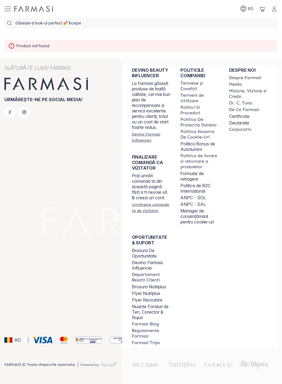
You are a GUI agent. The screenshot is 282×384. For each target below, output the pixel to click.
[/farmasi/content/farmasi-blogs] (145, 324)
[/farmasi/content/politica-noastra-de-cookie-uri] (199, 134)
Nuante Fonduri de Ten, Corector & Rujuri (150, 312)
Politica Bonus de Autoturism (197, 146)
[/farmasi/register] (151, 137)
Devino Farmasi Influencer (147, 265)
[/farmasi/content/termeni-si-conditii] (199, 86)
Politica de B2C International (195, 188)
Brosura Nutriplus (149, 286)
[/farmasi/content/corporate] (240, 129)
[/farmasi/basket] (262, 8)
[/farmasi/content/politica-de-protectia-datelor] (199, 122)
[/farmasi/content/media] (235, 84)
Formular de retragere (192, 176)
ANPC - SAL (193, 204)
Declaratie (239, 123)
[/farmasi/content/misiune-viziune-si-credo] (248, 93)
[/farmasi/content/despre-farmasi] (245, 78)
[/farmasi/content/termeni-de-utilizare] (199, 98)
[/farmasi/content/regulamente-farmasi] (151, 333)
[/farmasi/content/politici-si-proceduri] (199, 110)
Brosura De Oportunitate (144, 253)
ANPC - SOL (193, 197)
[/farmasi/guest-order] (151, 207)
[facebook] (9, 112)
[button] (15, 340)
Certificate (239, 116)
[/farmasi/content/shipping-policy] (199, 161)
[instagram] (24, 112)
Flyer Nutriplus (146, 293)
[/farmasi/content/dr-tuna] (240, 103)
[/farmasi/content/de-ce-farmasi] (244, 109)
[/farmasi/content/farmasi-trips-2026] (146, 343)
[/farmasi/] (33, 9)
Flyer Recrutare (147, 300)
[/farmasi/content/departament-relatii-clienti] (151, 277)
